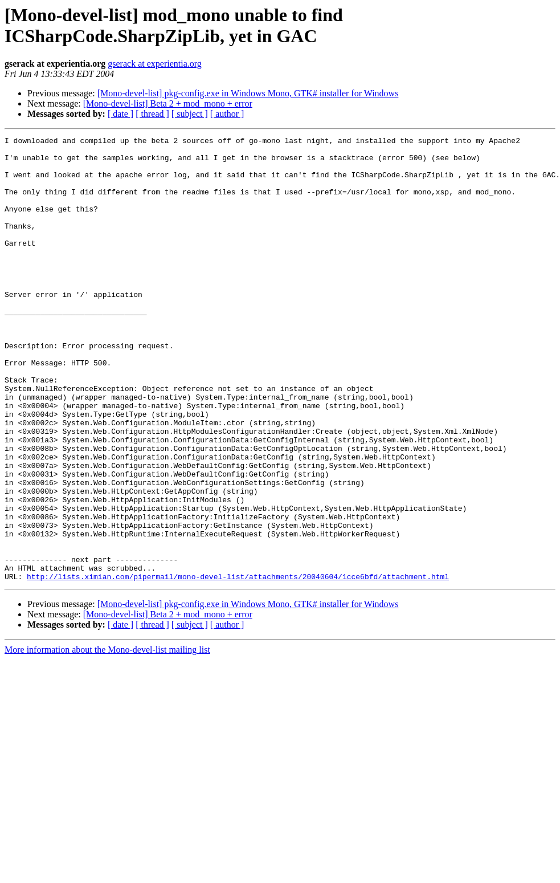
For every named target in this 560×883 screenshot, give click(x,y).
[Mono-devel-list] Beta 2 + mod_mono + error (167, 103)
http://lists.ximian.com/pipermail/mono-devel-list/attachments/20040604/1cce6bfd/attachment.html (238, 665)
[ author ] (227, 114)
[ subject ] (189, 114)
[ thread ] (152, 114)
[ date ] (120, 114)
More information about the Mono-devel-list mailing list (107, 738)
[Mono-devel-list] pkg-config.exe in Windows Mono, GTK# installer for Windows (248, 93)
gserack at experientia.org (155, 63)
